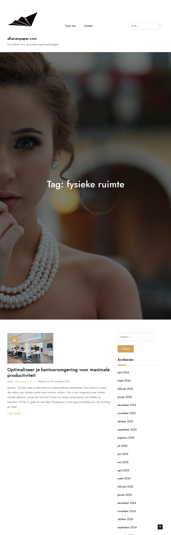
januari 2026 (125, 397)
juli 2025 (122, 446)
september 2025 (127, 430)
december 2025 (127, 405)
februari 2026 (125, 389)
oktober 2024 (125, 519)
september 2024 (127, 527)
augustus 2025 (126, 438)
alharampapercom (23, 381)
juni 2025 (123, 454)
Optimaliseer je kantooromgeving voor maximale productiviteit (58, 372)
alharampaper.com (22, 38)
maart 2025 (124, 478)
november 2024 (127, 511)
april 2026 (123, 372)
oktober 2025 (125, 421)
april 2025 (123, 470)
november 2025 (127, 413)
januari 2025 (125, 495)
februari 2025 (125, 487)
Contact (88, 26)
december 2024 (127, 503)
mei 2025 (123, 462)
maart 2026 (124, 381)
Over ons (70, 26)
